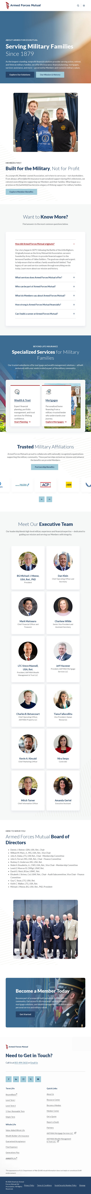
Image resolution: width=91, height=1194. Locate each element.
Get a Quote (51, 1116)
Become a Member (54, 1105)
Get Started (25, 1014)
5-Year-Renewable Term (15, 1111)
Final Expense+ (12, 1147)
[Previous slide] (42, 499)
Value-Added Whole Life (15, 1130)
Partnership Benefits (44, 467)
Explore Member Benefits (21, 192)
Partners (50, 1128)
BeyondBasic (11, 1094)
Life (11, 1158)
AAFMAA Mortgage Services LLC (61, 1133)
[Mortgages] (56, 405)
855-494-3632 (21, 1062)
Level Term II (11, 1106)
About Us (50, 1094)
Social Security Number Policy (65, 1185)
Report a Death (53, 1122)
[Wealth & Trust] (25, 405)
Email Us (34, 1062)
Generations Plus (12, 1152)
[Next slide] (49, 499)
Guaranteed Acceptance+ (16, 1141)
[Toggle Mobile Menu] (83, 5)
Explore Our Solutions (20, 74)
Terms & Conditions (44, 1185)
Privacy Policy (29, 1185)
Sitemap (82, 1185)
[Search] (78, 5)
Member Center (53, 1111)
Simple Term (10, 1117)
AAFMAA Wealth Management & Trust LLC (59, 1140)
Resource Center (53, 1100)
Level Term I (10, 1100)
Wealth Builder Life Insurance (17, 1136)
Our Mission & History (50, 74)
